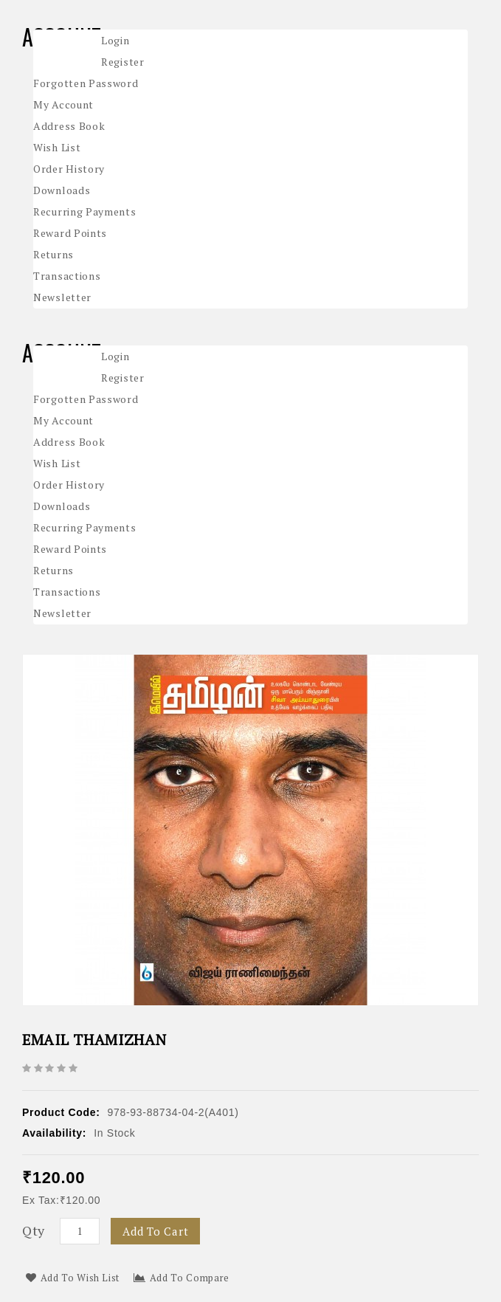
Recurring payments (85, 211)
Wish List (56, 147)
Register (123, 62)
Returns (53, 254)
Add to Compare (181, 1277)
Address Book (69, 126)
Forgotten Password (86, 83)
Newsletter (62, 297)
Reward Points (70, 233)
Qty (33, 1230)
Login (115, 40)
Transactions (66, 276)
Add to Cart (155, 1231)
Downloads (61, 190)
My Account (63, 104)
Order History (69, 169)
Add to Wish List (73, 1277)
